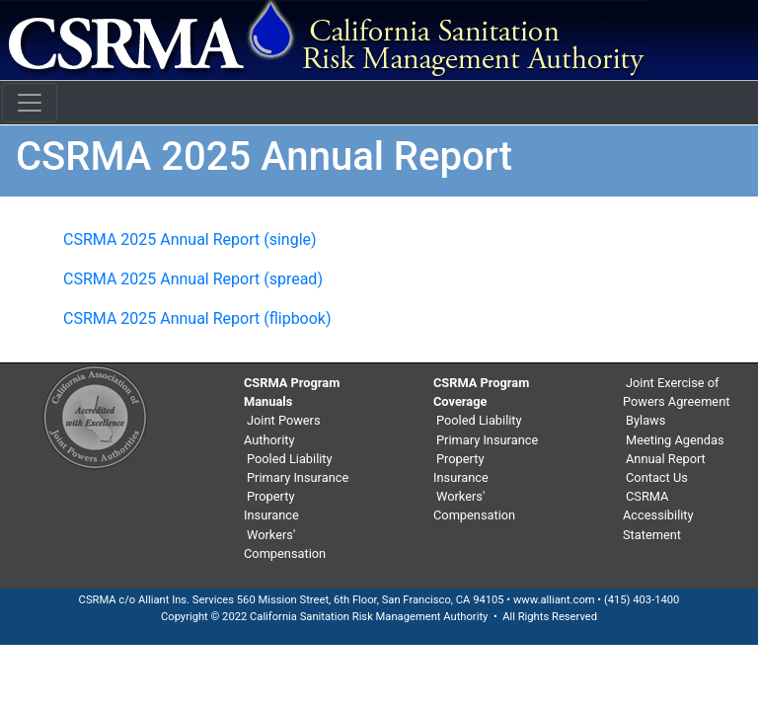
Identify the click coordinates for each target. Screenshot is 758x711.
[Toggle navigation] (29, 102)
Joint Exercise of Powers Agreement (676, 392)
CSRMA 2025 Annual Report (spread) (193, 279)
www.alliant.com (554, 599)
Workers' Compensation (285, 544)
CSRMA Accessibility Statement (658, 515)
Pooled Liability (290, 458)
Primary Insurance (297, 477)
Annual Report (666, 458)
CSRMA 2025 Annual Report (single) (190, 239)
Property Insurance (271, 505)
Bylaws (645, 420)
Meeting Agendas (675, 440)
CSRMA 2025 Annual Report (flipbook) (197, 318)
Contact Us (657, 477)
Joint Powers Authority (282, 429)
